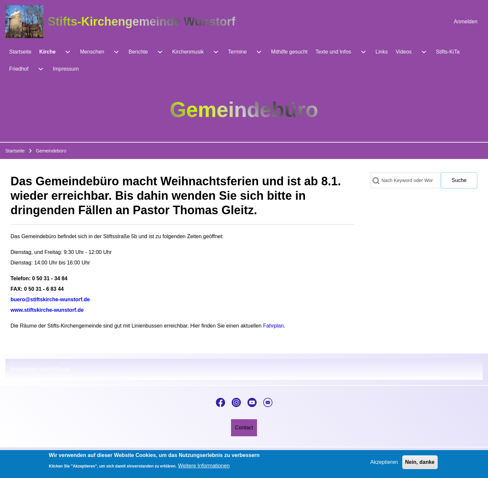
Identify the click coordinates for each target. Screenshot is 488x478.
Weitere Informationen (204, 468)
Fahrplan (273, 326)
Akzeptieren (384, 464)
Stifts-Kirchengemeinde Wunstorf (141, 21)
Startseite (15, 150)
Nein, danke (420, 464)
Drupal (62, 369)
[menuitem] (466, 22)
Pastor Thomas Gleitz (193, 210)
